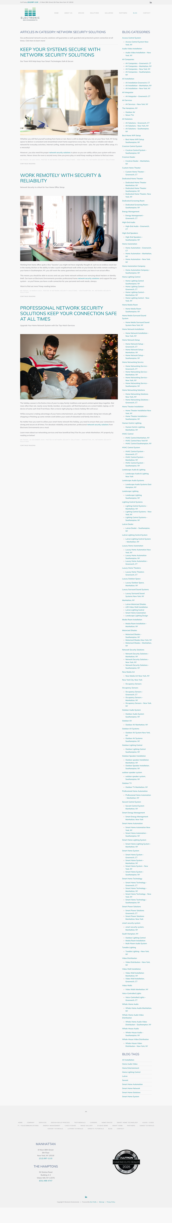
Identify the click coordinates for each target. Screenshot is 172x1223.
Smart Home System (130, 1096)
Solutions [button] (94, 13)
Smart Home (117, 1125)
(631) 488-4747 (45, 1181)
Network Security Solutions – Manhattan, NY (74, 439)
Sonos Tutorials (147, 1125)
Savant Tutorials (55, 1128)
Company (30, 1122)
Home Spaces (107, 1122)
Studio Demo (102, 1125)
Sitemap (101, 1202)
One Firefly (93, 1202)
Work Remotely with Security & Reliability (60, 178)
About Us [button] (68, 13)
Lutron (124, 1076)
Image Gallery (87, 1125)
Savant (125, 1080)
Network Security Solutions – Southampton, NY (73, 290)
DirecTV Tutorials (96, 1128)
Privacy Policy (111, 1202)
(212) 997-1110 (45, 1158)
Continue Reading (28, 163)
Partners (123, 13)
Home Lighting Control (131, 1072)
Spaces (81, 13)
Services (43, 1122)
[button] (86, 1112)
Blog (135, 13)
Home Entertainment (130, 1068)
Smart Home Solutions (131, 1092)
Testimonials (80, 1122)
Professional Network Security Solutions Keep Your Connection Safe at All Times (68, 313)
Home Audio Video (129, 1064)
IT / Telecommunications (28, 1125)
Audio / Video (148, 1122)
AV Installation (128, 1060)
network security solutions (60, 152)
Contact (146, 13)
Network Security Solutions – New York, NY (69, 160)
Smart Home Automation (132, 1084)
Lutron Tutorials (75, 1128)
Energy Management (51, 1125)
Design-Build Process (60, 1122)
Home (56, 13)
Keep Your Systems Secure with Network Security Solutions (60, 52)
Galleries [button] (109, 13)
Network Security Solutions (102, 160)
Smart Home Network (131, 1088)
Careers (93, 1122)
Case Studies (70, 1125)
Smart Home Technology (127, 1122)
